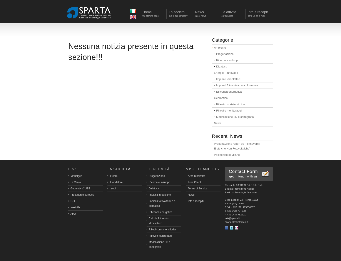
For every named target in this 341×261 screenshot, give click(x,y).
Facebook (226, 228)
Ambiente (220, 47)
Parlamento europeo (82, 194)
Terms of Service (197, 188)
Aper (73, 213)
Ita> (133, 11)
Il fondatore (116, 182)
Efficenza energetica (229, 91)
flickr (236, 228)
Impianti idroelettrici (228, 79)
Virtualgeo (76, 175)
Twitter (231, 228)
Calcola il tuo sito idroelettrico (159, 221)
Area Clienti (194, 182)
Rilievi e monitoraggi (229, 110)
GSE (73, 201)
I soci (113, 188)
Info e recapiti (196, 201)
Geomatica (221, 98)
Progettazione (225, 54)
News (217, 123)
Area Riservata (196, 175)
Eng (133, 17)
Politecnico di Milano (227, 154)
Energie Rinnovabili (226, 72)
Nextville (75, 207)
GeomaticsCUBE (80, 188)
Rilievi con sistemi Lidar (231, 104)
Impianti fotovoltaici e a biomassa (237, 85)
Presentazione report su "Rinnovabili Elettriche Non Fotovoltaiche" (237, 146)
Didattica (221, 66)
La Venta (75, 182)
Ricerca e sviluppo (227, 60)
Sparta (89, 12)
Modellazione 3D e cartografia (235, 116)
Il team (113, 175)
